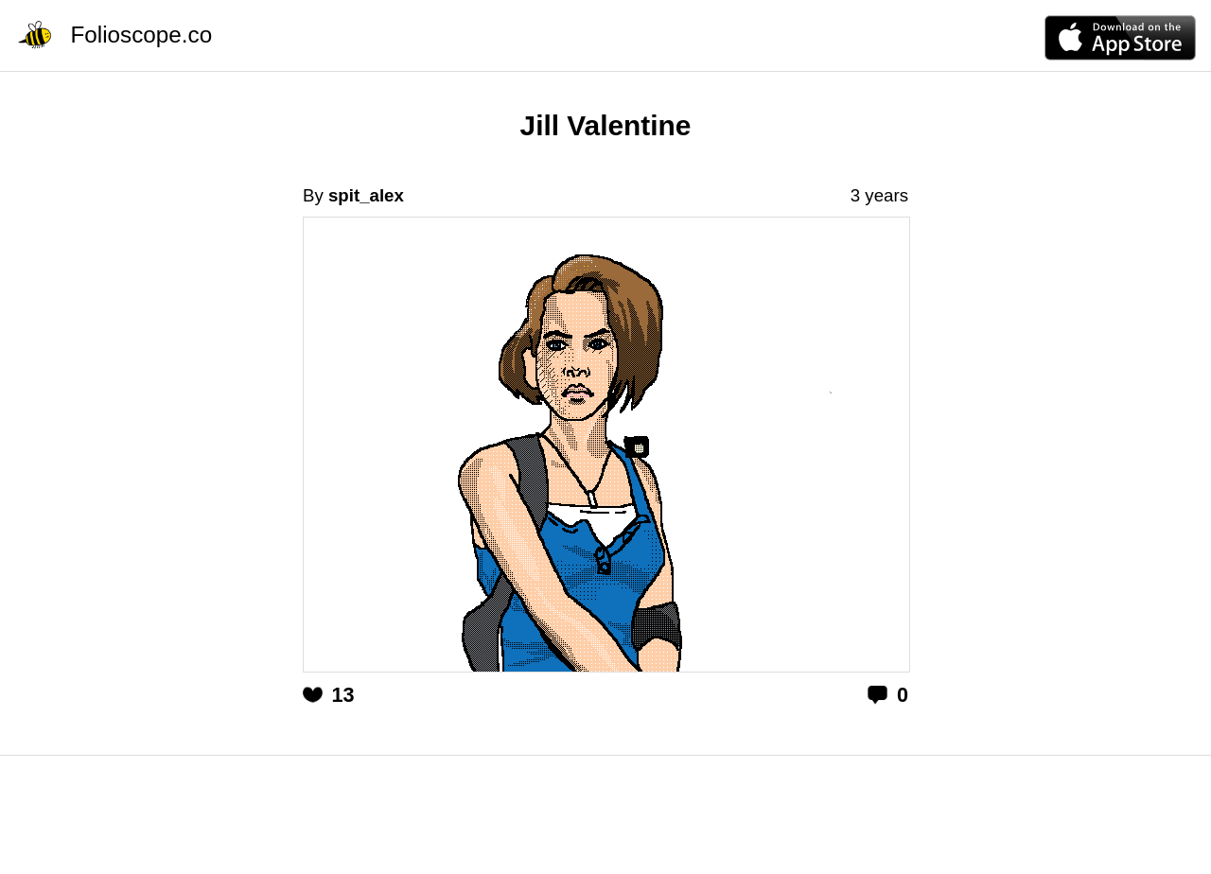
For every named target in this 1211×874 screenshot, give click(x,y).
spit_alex (366, 195)
